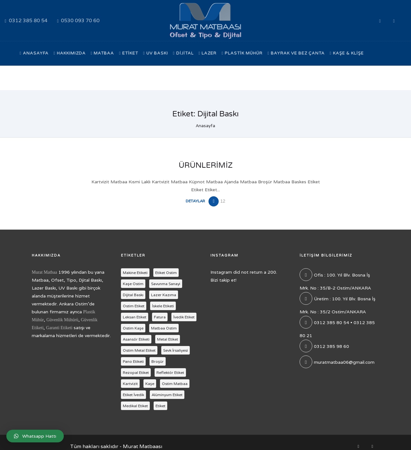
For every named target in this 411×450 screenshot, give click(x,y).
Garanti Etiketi (59, 327)
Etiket (128, 53)
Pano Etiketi (133, 361)
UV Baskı (155, 53)
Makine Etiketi (135, 272)
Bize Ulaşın (35, 77)
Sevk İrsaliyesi (175, 350)
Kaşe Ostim (133, 283)
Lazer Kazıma (163, 294)
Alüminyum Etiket (167, 394)
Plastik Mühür (242, 53)
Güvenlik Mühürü (62, 319)
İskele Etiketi (163, 305)
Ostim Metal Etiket (139, 350)
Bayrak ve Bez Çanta (296, 53)
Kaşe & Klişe (347, 53)
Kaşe (149, 383)
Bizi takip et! (223, 280)
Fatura (160, 317)
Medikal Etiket (135, 405)
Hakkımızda (70, 53)
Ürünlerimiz (206, 165)
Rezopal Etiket (136, 372)
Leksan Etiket (134, 317)
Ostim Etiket (133, 305)
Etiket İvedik (133, 394)
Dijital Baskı (133, 294)
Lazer (208, 53)
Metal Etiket (167, 339)
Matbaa (102, 53)
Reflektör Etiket (170, 372)
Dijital (183, 53)
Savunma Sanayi (165, 283)
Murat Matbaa (44, 272)
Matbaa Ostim (164, 328)
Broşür (157, 361)
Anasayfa (34, 53)
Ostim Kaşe (133, 328)
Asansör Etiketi (136, 339)
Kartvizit (130, 383)
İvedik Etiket (184, 317)
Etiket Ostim (166, 272)
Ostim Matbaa (175, 383)
